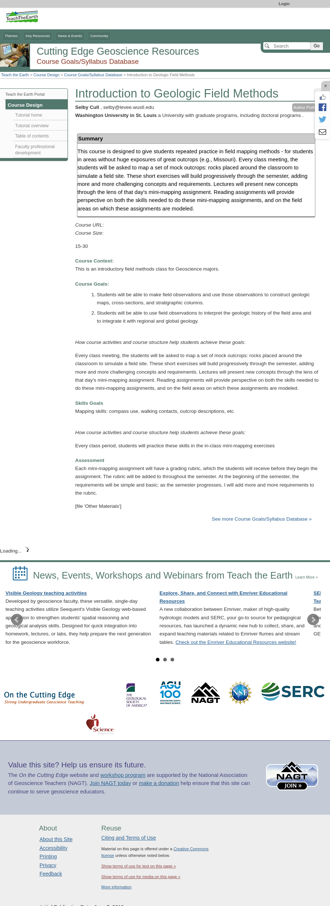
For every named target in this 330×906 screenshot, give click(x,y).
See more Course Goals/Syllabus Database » (262, 519)
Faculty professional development (35, 150)
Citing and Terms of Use (128, 838)
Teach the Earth (15, 75)
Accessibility (53, 848)
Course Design (46, 75)
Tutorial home (28, 115)
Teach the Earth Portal (25, 94)
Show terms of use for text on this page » (138, 866)
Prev (17, 620)
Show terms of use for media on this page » (140, 876)
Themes (11, 36)
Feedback (51, 874)
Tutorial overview (31, 125)
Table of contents (32, 136)
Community (99, 36)
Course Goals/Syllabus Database (93, 75)
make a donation (159, 783)
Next (313, 620)
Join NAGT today (110, 783)
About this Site (56, 839)
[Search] (286, 45)
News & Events (70, 36)
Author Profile (305, 107)
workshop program (123, 775)
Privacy (48, 865)
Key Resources (38, 36)
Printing (48, 856)
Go (316, 45)
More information (116, 887)
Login (284, 3)
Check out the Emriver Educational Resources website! (236, 642)
